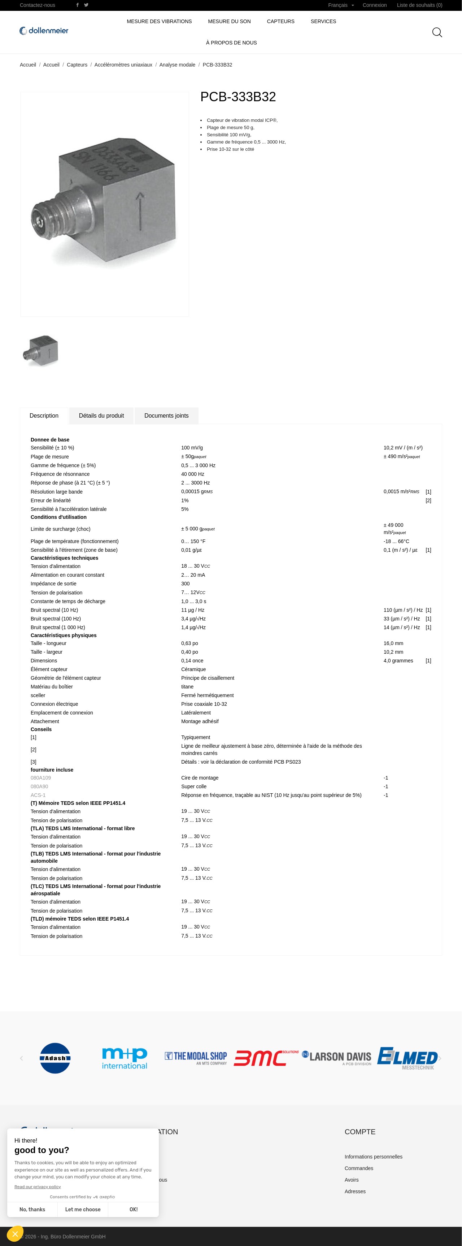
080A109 (41, 778)
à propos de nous (231, 43)
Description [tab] (44, 416)
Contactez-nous (37, 5)
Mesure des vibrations (159, 21)
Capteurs (281, 21)
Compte (360, 1132)
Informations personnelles (373, 1157)
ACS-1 (38, 795)
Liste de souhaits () (420, 5)
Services (323, 21)
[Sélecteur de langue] (341, 5)
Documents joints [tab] (166, 416)
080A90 (39, 786)
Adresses (355, 1191)
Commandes (359, 1168)
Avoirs (352, 1180)
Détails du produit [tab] (101, 416)
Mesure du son (229, 21)
